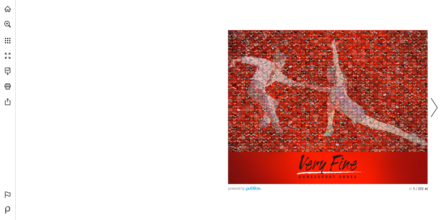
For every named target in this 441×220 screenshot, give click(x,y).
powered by (236, 188)
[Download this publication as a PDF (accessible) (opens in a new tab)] (7, 71)
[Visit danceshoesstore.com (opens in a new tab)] (7, 8)
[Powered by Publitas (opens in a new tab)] (7, 210)
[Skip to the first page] (410, 188)
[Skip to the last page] (426, 188)
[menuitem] (7, 32)
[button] (7, 24)
